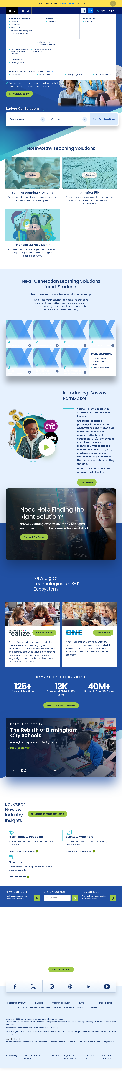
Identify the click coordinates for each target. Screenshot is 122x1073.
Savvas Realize (44, 632)
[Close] (113, 4)
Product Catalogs (27, 1012)
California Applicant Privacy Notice (32, 1061)
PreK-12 (11, 11)
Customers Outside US (50, 1012)
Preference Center (61, 1008)
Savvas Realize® (100, 358)
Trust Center (105, 1008)
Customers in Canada (72, 1012)
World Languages (101, 367)
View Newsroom (19, 881)
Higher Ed (24, 11)
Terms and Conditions (106, 1061)
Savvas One (98, 361)
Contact (106, 19)
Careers (39, 1008)
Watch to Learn (19, 93)
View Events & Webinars (80, 856)
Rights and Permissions (70, 1061)
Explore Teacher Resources (47, 818)
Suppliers (83, 1008)
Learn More (87, 482)
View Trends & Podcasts (23, 856)
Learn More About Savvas (61, 710)
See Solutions (104, 119)
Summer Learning (66, 3)
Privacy (55, 1060)
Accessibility (11, 1060)
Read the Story (20, 752)
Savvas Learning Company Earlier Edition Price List (55, 1046)
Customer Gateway (16, 1008)
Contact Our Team (34, 537)
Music (95, 364)
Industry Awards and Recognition (19, 1046)
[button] (12, 775)
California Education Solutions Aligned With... (97, 1046)
